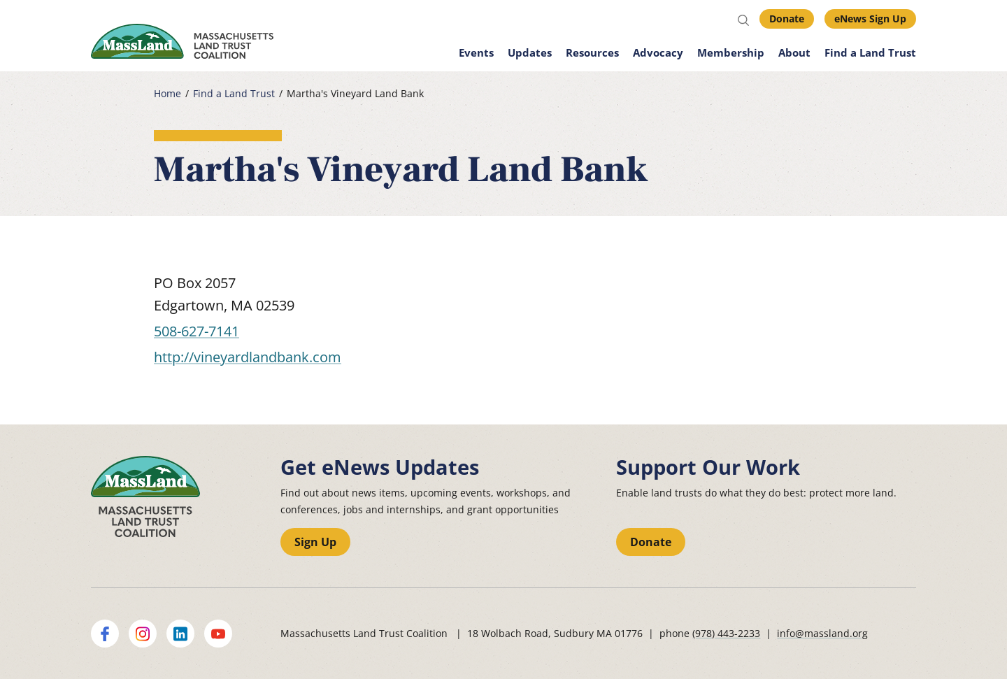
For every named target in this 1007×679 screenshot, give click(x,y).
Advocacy (658, 52)
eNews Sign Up (870, 18)
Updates (530, 52)
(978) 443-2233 (726, 633)
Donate (786, 18)
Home (167, 94)
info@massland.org (822, 633)
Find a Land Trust (870, 52)
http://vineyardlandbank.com (247, 357)
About (794, 52)
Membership (730, 52)
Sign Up (315, 542)
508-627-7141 (196, 331)
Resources (592, 52)
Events (476, 52)
